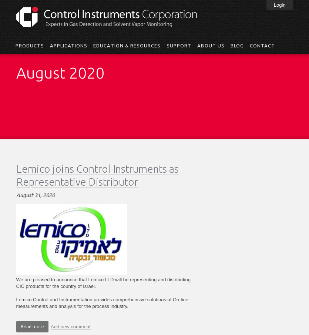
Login (280, 5)
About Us (210, 45)
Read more (34, 327)
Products (30, 45)
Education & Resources (127, 45)
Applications (68, 45)
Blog (237, 45)
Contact (262, 45)
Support (179, 45)
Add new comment (71, 326)
